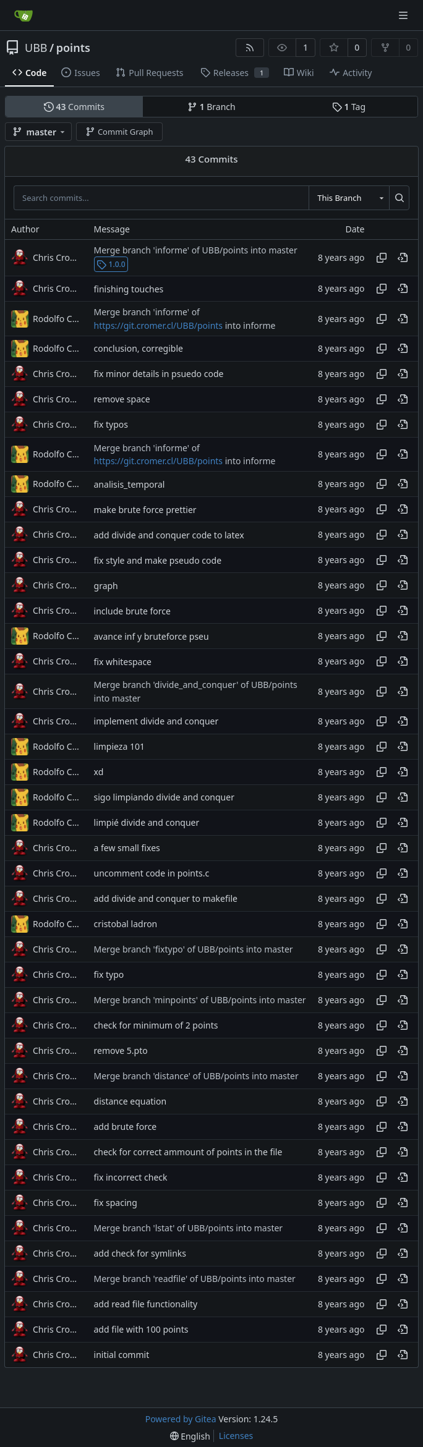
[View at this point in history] (402, 257)
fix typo (109, 974)
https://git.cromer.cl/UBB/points (158, 325)
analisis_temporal (129, 484)
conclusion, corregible (138, 348)
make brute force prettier (145, 510)
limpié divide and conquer (147, 822)
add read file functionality (146, 1304)
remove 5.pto (121, 1050)
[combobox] (349, 197)
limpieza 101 (119, 746)
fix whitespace (123, 662)
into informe (249, 325)
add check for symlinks (140, 1253)
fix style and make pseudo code (158, 560)
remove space (122, 399)
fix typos (111, 424)
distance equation (130, 1101)
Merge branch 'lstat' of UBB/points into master (188, 1228)
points (73, 47)
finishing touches (129, 289)
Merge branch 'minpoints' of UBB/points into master (200, 1000)
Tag (348, 106)
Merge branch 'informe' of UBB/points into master (195, 250)
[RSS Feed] (250, 47)
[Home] (23, 15)
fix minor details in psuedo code (159, 374)
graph (106, 586)
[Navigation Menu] (404, 15)
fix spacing (115, 1202)
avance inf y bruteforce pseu (151, 636)
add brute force (125, 1126)
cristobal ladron (126, 924)
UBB (36, 47)
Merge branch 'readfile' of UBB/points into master (195, 1278)
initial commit (122, 1354)
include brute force (132, 611)
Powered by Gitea (180, 1419)
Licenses (236, 1435)
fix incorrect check (131, 1177)
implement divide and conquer (156, 721)
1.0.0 (111, 264)
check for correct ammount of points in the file (188, 1152)
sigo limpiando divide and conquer (164, 797)
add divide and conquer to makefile (165, 898)
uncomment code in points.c (152, 873)
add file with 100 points (141, 1329)
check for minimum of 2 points (156, 1025)
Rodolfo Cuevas (57, 319)
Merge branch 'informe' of (147, 312)
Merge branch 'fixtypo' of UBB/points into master (193, 949)
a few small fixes (127, 848)
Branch (211, 106)
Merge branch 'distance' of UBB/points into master (196, 1076)
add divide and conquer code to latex (169, 535)
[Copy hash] (381, 257)
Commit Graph (119, 131)
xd (99, 772)
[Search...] (399, 197)
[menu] (190, 1436)
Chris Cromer (57, 257)
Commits (74, 106)
